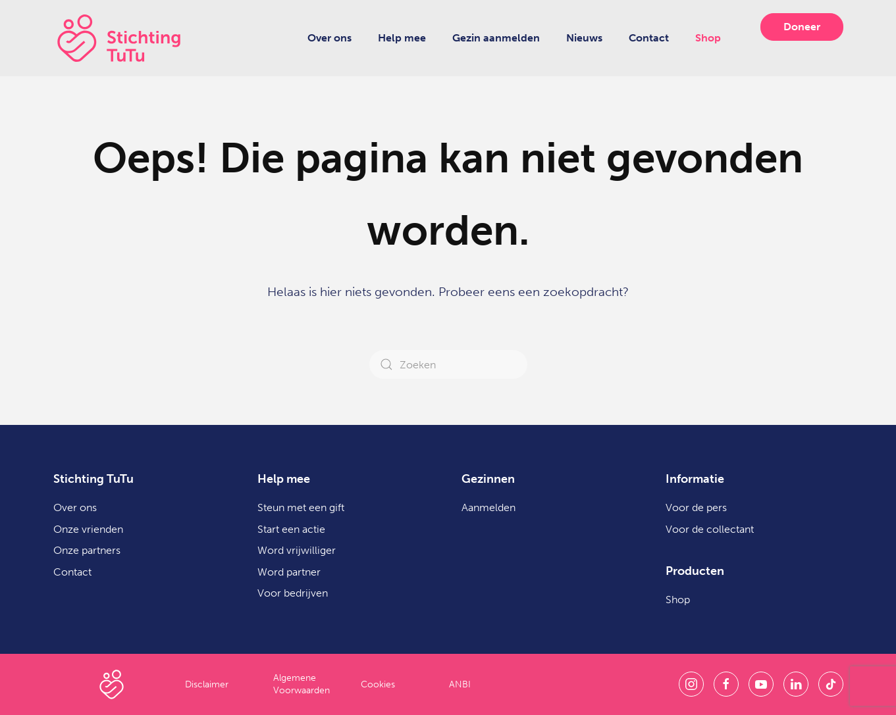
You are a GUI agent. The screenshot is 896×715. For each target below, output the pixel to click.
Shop (708, 38)
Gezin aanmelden (496, 38)
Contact (649, 38)
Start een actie (291, 529)
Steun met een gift (300, 507)
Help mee (402, 38)
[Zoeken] (448, 364)
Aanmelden (488, 507)
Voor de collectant (710, 529)
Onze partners (86, 550)
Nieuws (584, 38)
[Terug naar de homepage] (119, 38)
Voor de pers (696, 507)
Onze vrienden (88, 529)
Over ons (329, 38)
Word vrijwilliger (296, 550)
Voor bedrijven (292, 593)
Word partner (289, 572)
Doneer (801, 26)
